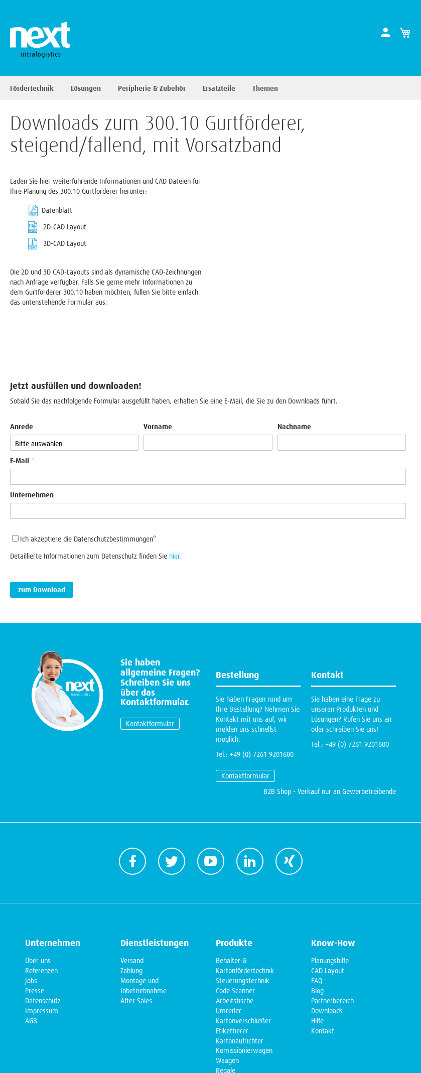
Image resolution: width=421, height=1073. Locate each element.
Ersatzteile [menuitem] (219, 88)
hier (174, 497)
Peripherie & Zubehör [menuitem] (152, 88)
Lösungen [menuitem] (86, 88)
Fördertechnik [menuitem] (32, 88)
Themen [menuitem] (265, 88)
